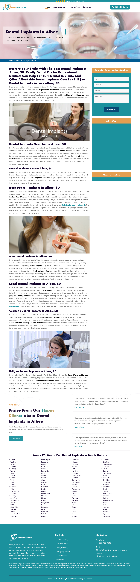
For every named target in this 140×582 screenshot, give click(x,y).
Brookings (106, 480)
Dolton (74, 509)
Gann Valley (76, 482)
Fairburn (75, 500)
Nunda (43, 484)
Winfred (13, 462)
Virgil (12, 480)
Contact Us (87, 7)
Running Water (16, 514)
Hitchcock (75, 460)
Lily (42, 505)
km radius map (111, 146)
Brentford (106, 484)
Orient (43, 475)
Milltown (44, 496)
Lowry (43, 500)
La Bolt (43, 514)
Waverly (13, 469)
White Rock (14, 464)
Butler (105, 475)
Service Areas (75, 7)
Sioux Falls (14, 507)
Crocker (75, 516)
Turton (13, 494)
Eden (74, 505)
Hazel (74, 469)
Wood (13, 460)
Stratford (14, 498)
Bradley (105, 489)
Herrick (74, 466)
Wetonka (14, 466)
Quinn (43, 469)
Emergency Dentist (63, 560)
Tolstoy (13, 496)
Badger (105, 498)
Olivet (43, 480)
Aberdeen (106, 516)
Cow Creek (106, 462)
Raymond (44, 462)
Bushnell (106, 478)
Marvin (43, 498)
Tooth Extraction (62, 564)
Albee (17, 61)
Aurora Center (108, 500)
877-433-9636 (120, 7)
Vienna (13, 484)
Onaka (43, 478)
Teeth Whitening (62, 548)
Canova (105, 471)
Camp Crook (107, 473)
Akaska (105, 512)
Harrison (75, 471)
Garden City (76, 480)
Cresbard (106, 460)
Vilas (12, 482)
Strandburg (15, 500)
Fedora (74, 494)
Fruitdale (75, 487)
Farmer (74, 496)
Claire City (106, 466)
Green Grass (76, 475)
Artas (105, 503)
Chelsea (105, 469)
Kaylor (43, 516)
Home (48, 7)
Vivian (13, 478)
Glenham (75, 478)
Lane (43, 509)
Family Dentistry (62, 556)
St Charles (14, 505)
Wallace (13, 475)
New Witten (45, 487)
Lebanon (44, 507)
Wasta (13, 471)
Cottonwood (107, 464)
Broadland (106, 482)
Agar (104, 514)
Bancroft (106, 496)
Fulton (74, 484)
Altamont (106, 507)
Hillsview (75, 462)
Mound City (45, 491)
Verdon (13, 487)
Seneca (13, 512)
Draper (74, 507)
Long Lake (45, 503)
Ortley (43, 473)
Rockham (14, 516)
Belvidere (106, 491)
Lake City (44, 512)
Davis (74, 512)
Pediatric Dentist (62, 552)
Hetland (75, 464)
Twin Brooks (15, 491)
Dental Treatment (60, 7)
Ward (12, 473)
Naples (43, 489)
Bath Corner (107, 494)
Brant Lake (107, 487)
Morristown (45, 494)
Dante (74, 514)
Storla (13, 503)
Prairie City (45, 471)
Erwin (74, 503)
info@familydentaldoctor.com (111, 558)
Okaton (44, 482)
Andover (106, 505)
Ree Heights (45, 460)
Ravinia (43, 464)
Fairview (75, 498)
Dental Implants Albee (28, 61)
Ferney (74, 491)
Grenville (75, 473)
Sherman (14, 509)
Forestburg (76, 489)
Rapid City (44, 466)
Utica (12, 489)
